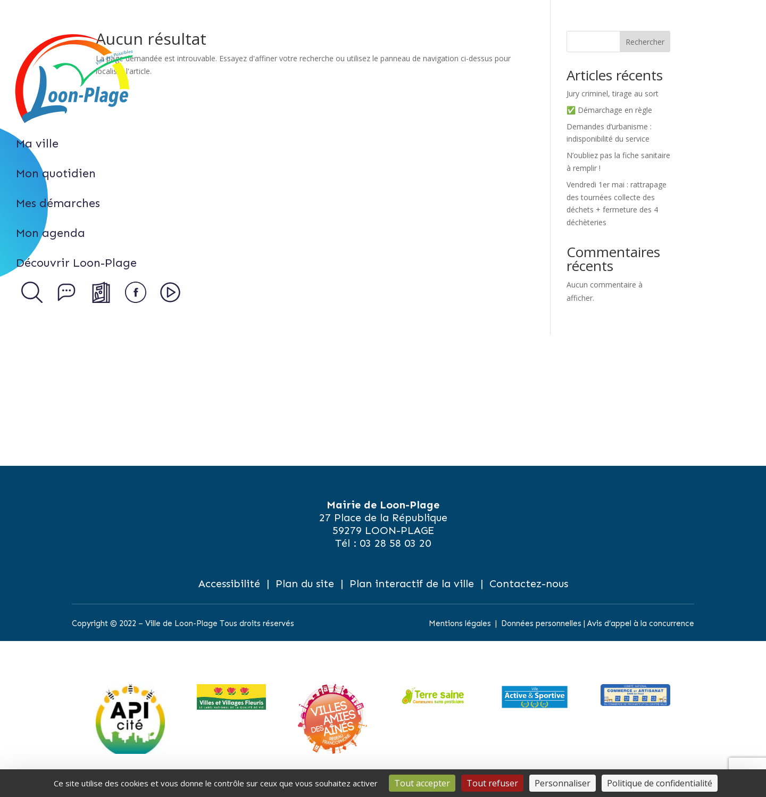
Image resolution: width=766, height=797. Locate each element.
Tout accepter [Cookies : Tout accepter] (422, 783)
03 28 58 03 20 (395, 543)
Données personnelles (541, 623)
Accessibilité (229, 583)
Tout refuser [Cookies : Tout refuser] (492, 783)
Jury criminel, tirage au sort (613, 93)
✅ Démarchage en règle (609, 110)
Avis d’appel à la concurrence (640, 623)
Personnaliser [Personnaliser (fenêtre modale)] (562, 783)
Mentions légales (460, 623)
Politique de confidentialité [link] (659, 783)
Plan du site (305, 583)
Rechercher (645, 42)
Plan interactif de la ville (411, 583)
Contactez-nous (528, 583)
